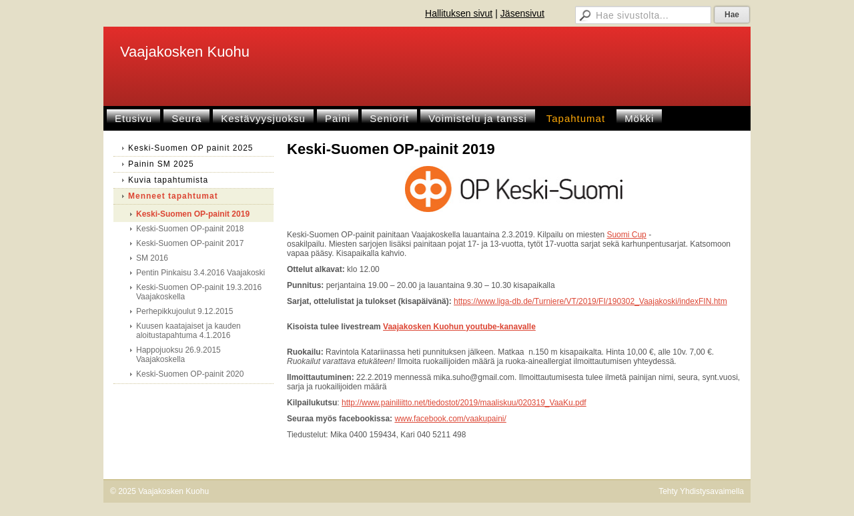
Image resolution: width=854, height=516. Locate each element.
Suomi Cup (626, 234)
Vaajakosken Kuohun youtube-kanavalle (459, 326)
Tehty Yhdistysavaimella (701, 491)
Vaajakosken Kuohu (185, 51)
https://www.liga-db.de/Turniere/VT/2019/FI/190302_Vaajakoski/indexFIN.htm (590, 301)
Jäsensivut (522, 13)
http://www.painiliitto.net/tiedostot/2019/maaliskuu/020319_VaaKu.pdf (464, 402)
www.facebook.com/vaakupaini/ (450, 418)
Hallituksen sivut (458, 13)
